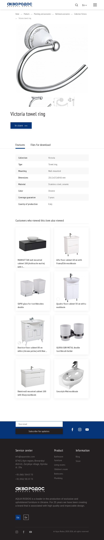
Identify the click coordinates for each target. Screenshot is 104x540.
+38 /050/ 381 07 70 (24, 479)
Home (17, 14)
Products (27, 14)
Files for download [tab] (40, 145)
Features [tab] (20, 145)
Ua (18, 517)
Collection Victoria (80, 14)
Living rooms (59, 464)
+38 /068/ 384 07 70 (24, 474)
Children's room (61, 469)
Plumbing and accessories (42, 14)
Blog (78, 456)
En (26, 517)
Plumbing (58, 478)
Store (78, 461)
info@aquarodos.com (25, 456)
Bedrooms (58, 473)
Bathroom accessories (62, 14)
